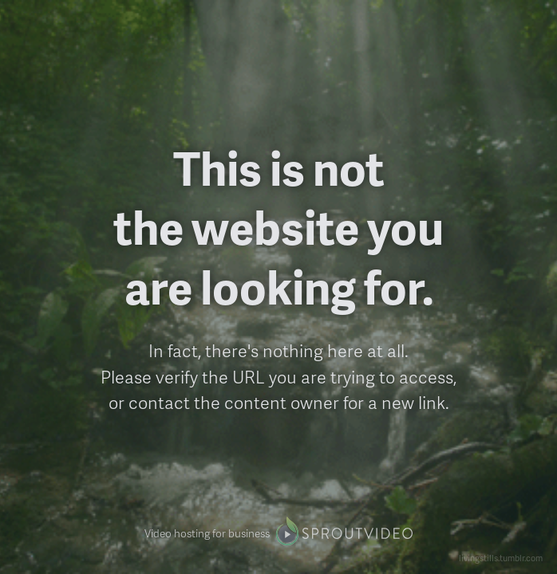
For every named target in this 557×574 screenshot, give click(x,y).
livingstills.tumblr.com (501, 558)
